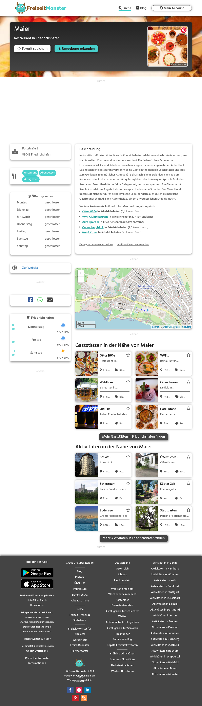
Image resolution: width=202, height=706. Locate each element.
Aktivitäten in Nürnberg (165, 639)
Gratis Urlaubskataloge (80, 563)
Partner (79, 577)
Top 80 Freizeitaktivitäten (122, 645)
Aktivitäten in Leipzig (165, 604)
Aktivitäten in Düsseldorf (165, 598)
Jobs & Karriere (80, 600)
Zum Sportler (90, 222)
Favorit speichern (32, 49)
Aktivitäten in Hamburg (165, 568)
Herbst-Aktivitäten (122, 665)
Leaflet (155, 327)
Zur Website (30, 268)
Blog (143, 8)
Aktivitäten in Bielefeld (165, 662)
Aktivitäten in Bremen (165, 621)
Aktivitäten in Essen (165, 615)
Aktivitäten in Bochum (165, 651)
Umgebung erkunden (78, 49)
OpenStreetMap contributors (177, 327)
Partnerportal (80, 651)
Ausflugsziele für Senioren (122, 628)
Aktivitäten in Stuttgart (165, 592)
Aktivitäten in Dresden (165, 627)
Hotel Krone (89, 232)
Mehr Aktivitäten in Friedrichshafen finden (134, 538)
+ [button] (80, 273)
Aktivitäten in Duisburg (165, 645)
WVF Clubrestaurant (95, 217)
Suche (127, 8)
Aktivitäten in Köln (165, 580)
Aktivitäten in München (165, 574)
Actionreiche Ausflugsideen (122, 622)
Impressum (80, 589)
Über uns (79, 583)
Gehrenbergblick (93, 227)
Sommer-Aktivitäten (122, 659)
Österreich (122, 568)
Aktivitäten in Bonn (165, 668)
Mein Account (174, 8)
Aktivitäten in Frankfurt (165, 586)
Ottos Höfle (89, 211)
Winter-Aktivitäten (122, 671)
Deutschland (122, 563)
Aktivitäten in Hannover (165, 633)
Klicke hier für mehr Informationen (37, 661)
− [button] (80, 279)
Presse (80, 609)
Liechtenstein (122, 580)
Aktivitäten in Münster (165, 674)
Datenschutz (79, 595)
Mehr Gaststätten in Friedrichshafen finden (133, 436)
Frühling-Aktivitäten (122, 653)
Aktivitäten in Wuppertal (165, 656)
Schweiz (122, 574)
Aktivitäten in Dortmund (165, 610)
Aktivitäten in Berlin (165, 563)
